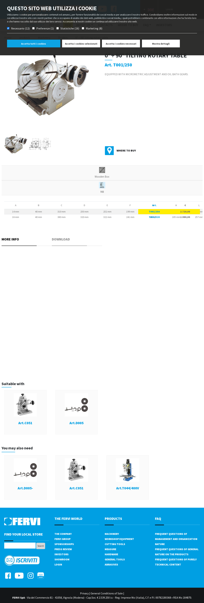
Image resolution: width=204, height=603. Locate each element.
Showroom (61, 559)
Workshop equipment (119, 539)
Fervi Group (62, 539)
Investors (61, 554)
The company (63, 534)
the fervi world (68, 518)
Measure (110, 549)
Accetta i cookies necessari (121, 43)
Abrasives (111, 564)
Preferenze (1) (45, 28)
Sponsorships (64, 544)
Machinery (112, 534)
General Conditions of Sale (107, 593)
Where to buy (126, 150)
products (113, 518)
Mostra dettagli (161, 43)
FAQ (158, 518)
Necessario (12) (20, 28)
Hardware (111, 554)
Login (58, 564)
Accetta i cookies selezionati (81, 43)
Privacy (84, 593)
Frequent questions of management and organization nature (176, 539)
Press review (63, 549)
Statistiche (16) (69, 28)
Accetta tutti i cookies (33, 43)
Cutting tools (115, 544)
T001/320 (154, 217)
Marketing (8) (94, 28)
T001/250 (154, 211)
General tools (115, 559)
